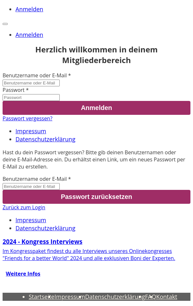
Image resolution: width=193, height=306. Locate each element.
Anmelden (29, 9)
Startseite (42, 297)
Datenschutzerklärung (45, 139)
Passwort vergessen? (27, 118)
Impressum (30, 131)
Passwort (14, 89)
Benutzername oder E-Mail (35, 75)
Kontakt (166, 297)
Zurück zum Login (24, 207)
